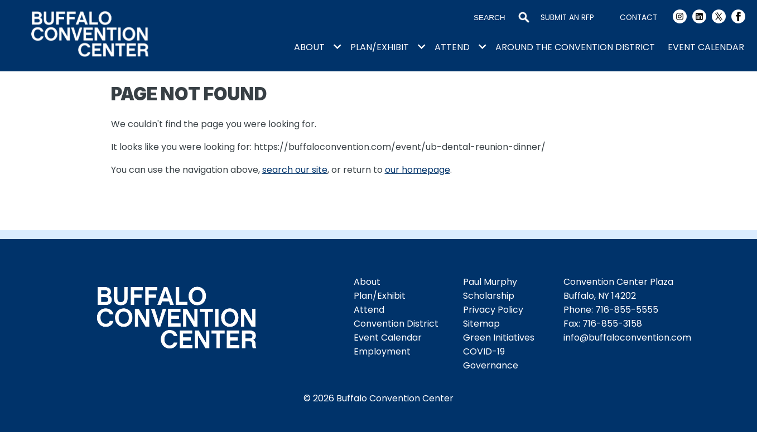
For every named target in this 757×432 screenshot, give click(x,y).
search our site (294, 169)
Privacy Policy (493, 309)
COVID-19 (484, 351)
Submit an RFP (567, 17)
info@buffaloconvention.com (627, 337)
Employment (382, 351)
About (309, 47)
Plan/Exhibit (379, 47)
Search (523, 18)
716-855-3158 (612, 323)
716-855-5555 (626, 309)
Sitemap (481, 323)
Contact (638, 17)
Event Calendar (706, 47)
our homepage (417, 169)
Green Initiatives (498, 337)
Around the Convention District (575, 47)
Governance (490, 365)
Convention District (396, 323)
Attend (452, 47)
